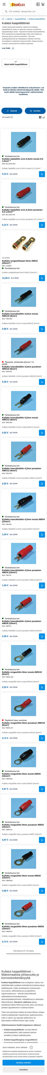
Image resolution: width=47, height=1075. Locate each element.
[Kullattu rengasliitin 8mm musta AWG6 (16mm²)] (23, 756)
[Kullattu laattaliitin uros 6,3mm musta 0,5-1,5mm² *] (23, 142)
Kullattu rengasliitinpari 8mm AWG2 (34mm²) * (20, 262)
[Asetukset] (23, 1070)
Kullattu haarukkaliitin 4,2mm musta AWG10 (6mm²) (20, 315)
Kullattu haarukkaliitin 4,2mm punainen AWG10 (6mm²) (21, 368)
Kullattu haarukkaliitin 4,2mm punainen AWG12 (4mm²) (21, 470)
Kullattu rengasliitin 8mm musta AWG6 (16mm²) (21, 775)
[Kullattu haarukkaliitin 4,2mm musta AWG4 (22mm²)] (23, 502)
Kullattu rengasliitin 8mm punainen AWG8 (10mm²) (23, 928)
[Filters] (35, 111)
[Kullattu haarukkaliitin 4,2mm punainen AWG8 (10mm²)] (23, 604)
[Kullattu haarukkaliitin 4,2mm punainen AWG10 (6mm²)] (23, 347)
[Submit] (42, 174)
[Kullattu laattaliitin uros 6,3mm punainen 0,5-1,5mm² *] (23, 192)
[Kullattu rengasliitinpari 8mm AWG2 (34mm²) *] (23, 243)
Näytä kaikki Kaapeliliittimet (15, 63)
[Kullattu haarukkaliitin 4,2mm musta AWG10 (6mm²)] (23, 296)
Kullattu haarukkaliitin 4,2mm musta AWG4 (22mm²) (23, 520)
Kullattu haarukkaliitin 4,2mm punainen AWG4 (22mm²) (21, 571)
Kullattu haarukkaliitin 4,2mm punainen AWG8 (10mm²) (21, 622)
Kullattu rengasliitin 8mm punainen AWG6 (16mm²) (23, 826)
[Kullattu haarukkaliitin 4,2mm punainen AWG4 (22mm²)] (23, 553)
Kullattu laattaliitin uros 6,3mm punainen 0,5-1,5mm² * (22, 211)
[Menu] (4, 4)
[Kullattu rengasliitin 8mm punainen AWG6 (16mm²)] (23, 807)
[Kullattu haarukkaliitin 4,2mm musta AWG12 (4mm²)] (23, 400)
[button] (40, 117)
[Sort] (11, 111)
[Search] (23, 11)
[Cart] (42, 4)
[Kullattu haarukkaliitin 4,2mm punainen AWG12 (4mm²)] (23, 451)
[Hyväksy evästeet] (23, 1063)
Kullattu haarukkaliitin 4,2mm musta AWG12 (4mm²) (20, 419)
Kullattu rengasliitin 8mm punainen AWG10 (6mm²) (23, 724)
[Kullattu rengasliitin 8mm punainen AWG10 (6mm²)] (23, 706)
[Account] (37, 4)
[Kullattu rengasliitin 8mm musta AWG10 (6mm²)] (23, 655)
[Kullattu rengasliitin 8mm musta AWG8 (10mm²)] (23, 858)
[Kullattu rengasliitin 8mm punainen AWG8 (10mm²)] (23, 909)
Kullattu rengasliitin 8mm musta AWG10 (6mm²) (22, 673)
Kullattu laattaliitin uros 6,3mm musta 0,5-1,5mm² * (23, 160)
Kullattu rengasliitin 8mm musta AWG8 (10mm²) (21, 877)
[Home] (17, 4)
